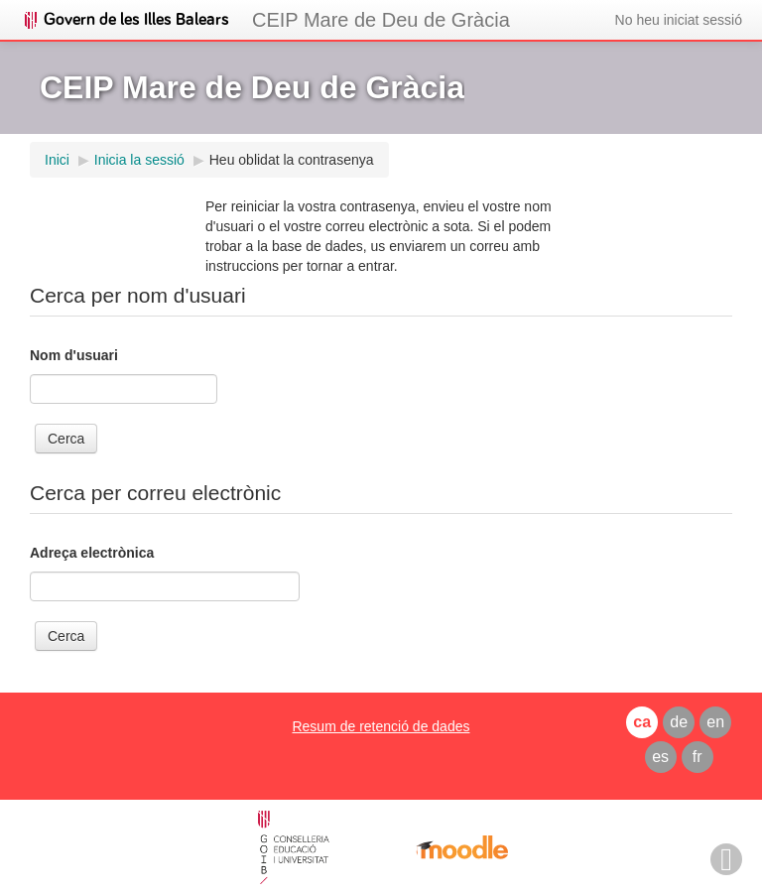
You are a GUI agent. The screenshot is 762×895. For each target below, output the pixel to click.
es (660, 756)
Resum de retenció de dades (380, 726)
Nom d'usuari (74, 355)
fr (697, 756)
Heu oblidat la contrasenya (291, 160)
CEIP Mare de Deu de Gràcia (381, 20)
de (679, 721)
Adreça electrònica (92, 553)
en (715, 721)
